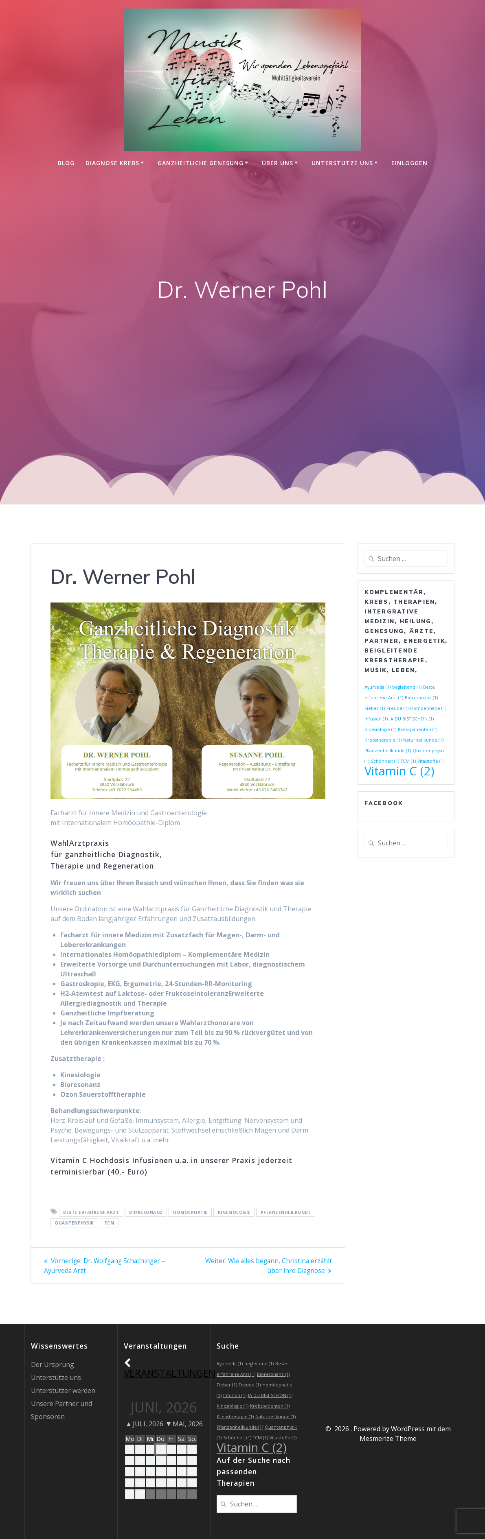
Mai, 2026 (185, 1424)
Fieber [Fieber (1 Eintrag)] (374, 708)
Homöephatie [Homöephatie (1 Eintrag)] (428, 708)
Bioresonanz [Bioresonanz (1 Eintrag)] (421, 698)
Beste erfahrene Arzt (91, 1212)
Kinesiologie (234, 1212)
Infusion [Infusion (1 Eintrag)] (376, 719)
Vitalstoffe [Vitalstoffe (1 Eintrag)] (430, 761)
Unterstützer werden (63, 1390)
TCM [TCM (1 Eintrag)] (408, 761)
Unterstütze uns (342, 163)
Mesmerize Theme (388, 1438)
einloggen (409, 163)
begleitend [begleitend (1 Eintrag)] (406, 687)
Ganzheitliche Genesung (201, 163)
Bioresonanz (146, 1212)
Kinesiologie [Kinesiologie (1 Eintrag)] (380, 729)
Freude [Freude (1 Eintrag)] (397, 708)
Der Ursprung (52, 1364)
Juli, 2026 (145, 1424)
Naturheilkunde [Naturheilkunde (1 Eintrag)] (423, 740)
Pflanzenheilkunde (286, 1212)
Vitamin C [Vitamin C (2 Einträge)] (399, 771)
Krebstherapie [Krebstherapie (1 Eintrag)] (383, 740)
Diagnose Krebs (112, 163)
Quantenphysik (74, 1223)
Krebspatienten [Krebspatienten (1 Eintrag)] (417, 729)
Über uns (277, 163)
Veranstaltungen (169, 1368)
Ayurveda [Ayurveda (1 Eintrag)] (377, 687)
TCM (109, 1223)
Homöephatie (190, 1212)
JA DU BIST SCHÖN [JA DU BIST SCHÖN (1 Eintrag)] (411, 719)
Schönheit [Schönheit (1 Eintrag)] (385, 761)
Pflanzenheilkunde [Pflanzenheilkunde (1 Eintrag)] (387, 750)
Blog (66, 163)
